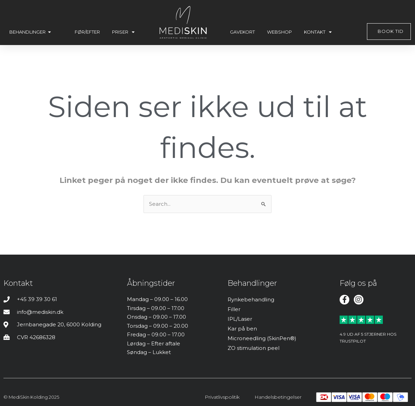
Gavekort (242, 32)
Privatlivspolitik (222, 397)
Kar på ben (242, 328)
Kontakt (318, 32)
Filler (234, 309)
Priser (123, 32)
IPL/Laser (240, 319)
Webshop (279, 32)
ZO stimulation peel (253, 348)
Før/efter (87, 32)
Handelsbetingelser (278, 397)
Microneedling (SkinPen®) (262, 338)
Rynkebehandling (251, 299)
